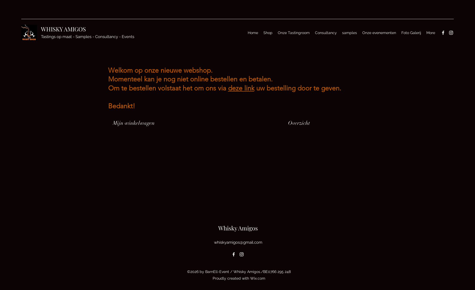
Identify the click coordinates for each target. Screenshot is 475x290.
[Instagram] (451, 32)
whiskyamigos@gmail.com (238, 242)
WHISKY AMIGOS (63, 29)
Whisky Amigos (238, 228)
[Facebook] (443, 32)
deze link (241, 88)
